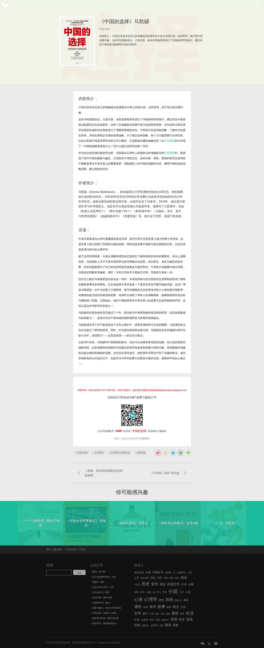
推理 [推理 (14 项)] (153, 607)
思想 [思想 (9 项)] (161, 600)
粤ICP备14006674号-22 (84, 642)
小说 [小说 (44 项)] (173, 591)
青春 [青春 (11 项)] (176, 625)
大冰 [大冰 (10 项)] (184, 584)
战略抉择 (141, 452)
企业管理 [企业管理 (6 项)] (144, 578)
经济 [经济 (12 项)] (182, 619)
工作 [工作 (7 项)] (181, 592)
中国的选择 (82, 452)
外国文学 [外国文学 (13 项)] (173, 584)
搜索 (49, 565)
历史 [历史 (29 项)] (145, 584)
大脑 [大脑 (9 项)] (190, 584)
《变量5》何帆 (97, 582)
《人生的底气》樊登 (99, 592)
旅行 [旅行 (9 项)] (145, 613)
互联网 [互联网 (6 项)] (168, 572)
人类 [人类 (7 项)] (136, 578)
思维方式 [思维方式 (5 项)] (178, 600)
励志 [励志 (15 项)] (184, 577)
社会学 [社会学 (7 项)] (144, 619)
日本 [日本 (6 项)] (152, 614)
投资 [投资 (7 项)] (145, 607)
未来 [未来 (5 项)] (162, 614)
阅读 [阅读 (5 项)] (161, 625)
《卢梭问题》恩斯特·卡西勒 (103, 613)
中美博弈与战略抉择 (120, 452)
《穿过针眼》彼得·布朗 (101, 597)
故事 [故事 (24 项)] (161, 606)
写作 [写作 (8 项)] (159, 578)
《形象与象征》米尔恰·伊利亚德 (105, 608)
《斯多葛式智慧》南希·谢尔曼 (104, 618)
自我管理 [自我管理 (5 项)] (154, 625)
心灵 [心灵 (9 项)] (187, 592)
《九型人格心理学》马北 (102, 587)
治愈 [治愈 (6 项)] (168, 614)
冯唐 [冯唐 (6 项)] (165, 578)
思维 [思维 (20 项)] (169, 600)
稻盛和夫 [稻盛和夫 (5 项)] (165, 620)
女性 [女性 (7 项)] (136, 592)
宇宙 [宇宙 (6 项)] (164, 592)
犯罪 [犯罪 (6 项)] (182, 614)
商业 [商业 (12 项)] (163, 584)
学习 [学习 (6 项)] (159, 592)
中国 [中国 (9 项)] (148, 572)
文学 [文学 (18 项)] (137, 613)
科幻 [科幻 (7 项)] (152, 619)
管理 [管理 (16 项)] (173, 619)
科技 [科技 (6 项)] (158, 620)
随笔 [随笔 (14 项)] (168, 625)
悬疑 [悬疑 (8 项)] (186, 600)
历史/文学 (104, 29)
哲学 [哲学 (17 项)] (154, 584)
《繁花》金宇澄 (97, 571)
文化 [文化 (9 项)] (183, 607)
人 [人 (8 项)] (174, 572)
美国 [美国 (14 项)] (189, 619)
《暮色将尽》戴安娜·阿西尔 (103, 623)
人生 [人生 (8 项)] (189, 572)
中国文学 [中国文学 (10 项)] (157, 572)
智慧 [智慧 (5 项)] (157, 614)
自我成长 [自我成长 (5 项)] (145, 625)
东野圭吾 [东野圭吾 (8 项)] (139, 572)
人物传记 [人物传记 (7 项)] (181, 572)
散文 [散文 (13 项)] (176, 607)
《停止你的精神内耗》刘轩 (103, 577)
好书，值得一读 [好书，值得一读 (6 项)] (147, 592)
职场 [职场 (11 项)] (137, 625)
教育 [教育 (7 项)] (169, 607)
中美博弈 (169, 140)
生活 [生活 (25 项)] (190, 613)
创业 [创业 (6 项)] (177, 578)
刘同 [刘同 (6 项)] (171, 578)
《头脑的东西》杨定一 (101, 602)
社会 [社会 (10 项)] (137, 619)
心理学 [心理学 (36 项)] (151, 599)
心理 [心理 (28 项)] (138, 599)
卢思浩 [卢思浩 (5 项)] (137, 584)
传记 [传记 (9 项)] (152, 577)
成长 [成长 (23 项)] (138, 606)
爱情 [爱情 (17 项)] (175, 613)
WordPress (114, 642)
